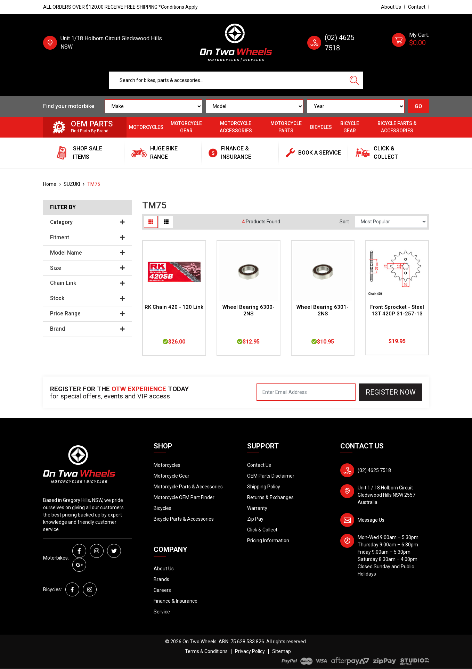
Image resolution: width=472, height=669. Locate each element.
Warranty (257, 508)
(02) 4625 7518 (374, 470)
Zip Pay (255, 519)
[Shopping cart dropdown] (410, 42)
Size (87, 268)
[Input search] (227, 80)
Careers (162, 590)
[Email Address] (306, 392)
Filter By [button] (63, 207)
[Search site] (354, 80)
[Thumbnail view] (151, 222)
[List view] (166, 222)
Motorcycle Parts (286, 127)
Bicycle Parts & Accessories (396, 127)
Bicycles (321, 127)
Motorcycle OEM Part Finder (184, 497)
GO (418, 106)
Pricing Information (268, 540)
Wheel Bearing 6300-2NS (248, 310)
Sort (344, 221)
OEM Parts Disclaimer (270, 476)
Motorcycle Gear (186, 127)
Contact (416, 7)
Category (87, 222)
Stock (87, 298)
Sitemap (281, 651)
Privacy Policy (250, 651)
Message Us (371, 520)
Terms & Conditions (206, 651)
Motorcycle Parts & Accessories (188, 486)
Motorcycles (146, 127)
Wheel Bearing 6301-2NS (322, 310)
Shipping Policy (263, 486)
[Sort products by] (391, 222)
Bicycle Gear (349, 127)
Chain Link (87, 283)
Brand (87, 329)
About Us (391, 7)
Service (162, 611)
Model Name (87, 253)
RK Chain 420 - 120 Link (174, 307)
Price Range (87, 314)
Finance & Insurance (175, 601)
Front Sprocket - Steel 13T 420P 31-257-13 (397, 310)
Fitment (87, 237)
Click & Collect (262, 529)
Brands (161, 579)
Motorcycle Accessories (236, 127)
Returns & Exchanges (270, 497)
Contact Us (259, 465)
